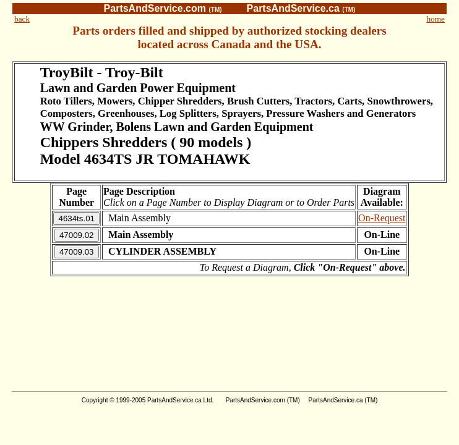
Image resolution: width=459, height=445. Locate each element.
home (435, 18)
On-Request (381, 218)
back (22, 18)
